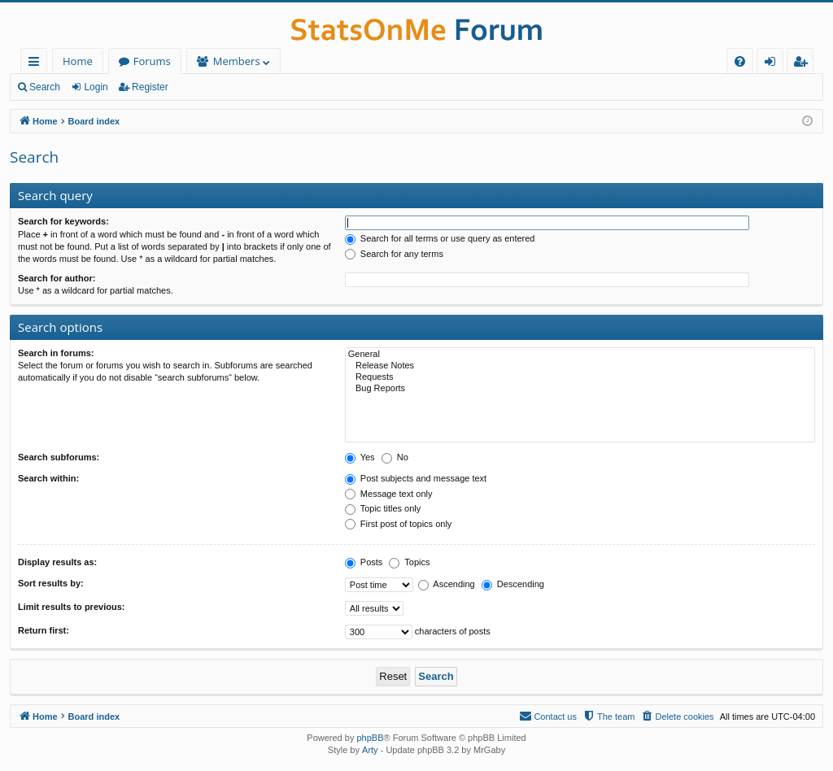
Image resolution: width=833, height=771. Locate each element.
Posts (364, 562)
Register (150, 87)
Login (95, 87)
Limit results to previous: (71, 607)
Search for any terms (394, 254)
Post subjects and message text (415, 478)
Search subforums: (58, 457)
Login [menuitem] (773, 64)
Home (78, 61)
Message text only (389, 494)
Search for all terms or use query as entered (440, 238)
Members (236, 61)
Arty (370, 750)
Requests (580, 377)
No (395, 457)
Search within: (48, 478)
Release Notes (580, 366)
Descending (513, 584)
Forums (152, 61)
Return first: (43, 630)
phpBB (369, 738)
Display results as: (57, 562)
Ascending (446, 584)
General (580, 354)
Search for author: (56, 278)
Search (44, 87)
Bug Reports (580, 388)
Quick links (37, 64)
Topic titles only (383, 508)
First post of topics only (398, 524)
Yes (360, 457)
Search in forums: (56, 353)
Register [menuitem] (804, 64)
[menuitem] (739, 61)
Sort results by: (51, 583)
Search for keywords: (63, 221)
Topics (409, 562)
